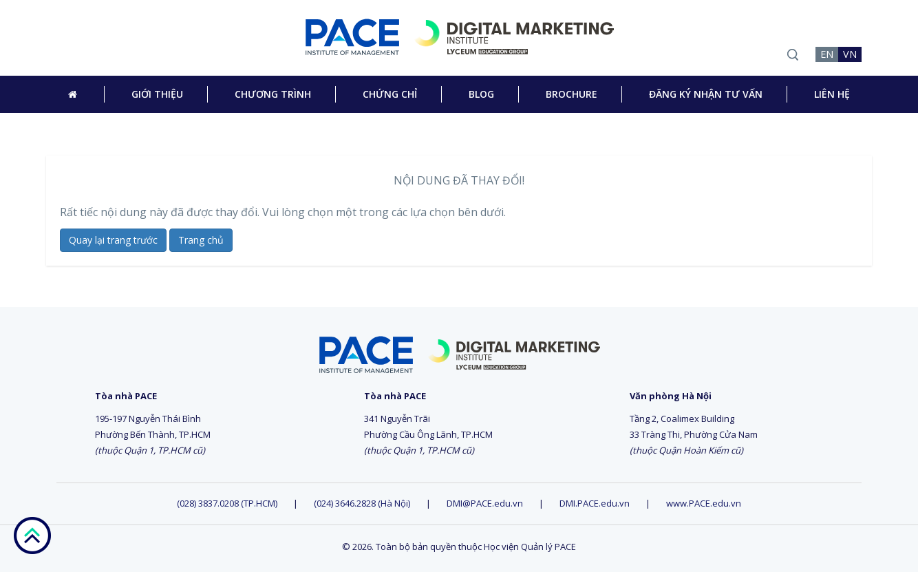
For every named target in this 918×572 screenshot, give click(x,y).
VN (850, 54)
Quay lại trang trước (113, 239)
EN (826, 54)
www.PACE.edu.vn (703, 503)
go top (32, 535)
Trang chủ (201, 239)
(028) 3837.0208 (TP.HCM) (228, 503)
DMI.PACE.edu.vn (594, 503)
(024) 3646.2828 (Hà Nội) (362, 503)
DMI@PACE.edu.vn (485, 503)
